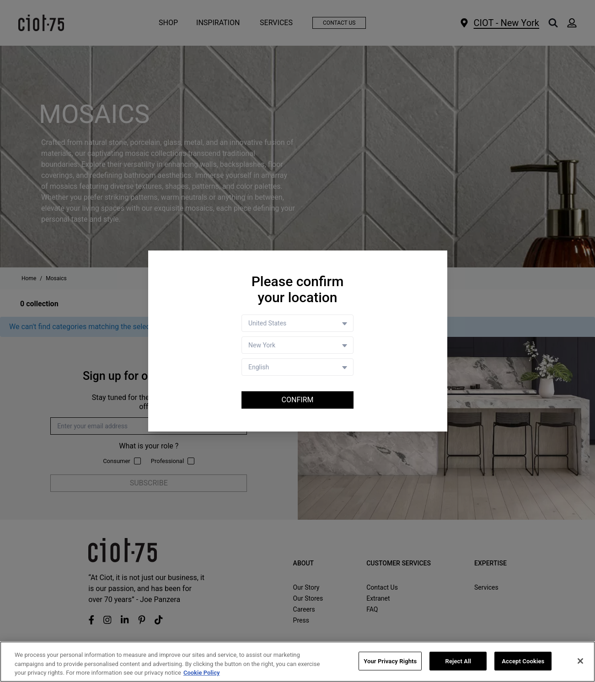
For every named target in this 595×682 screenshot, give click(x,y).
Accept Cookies (523, 661)
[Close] (580, 661)
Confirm (298, 399)
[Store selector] (297, 345)
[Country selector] (297, 323)
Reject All (458, 661)
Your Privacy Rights (390, 661)
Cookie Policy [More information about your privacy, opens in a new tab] (201, 673)
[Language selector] (297, 367)
